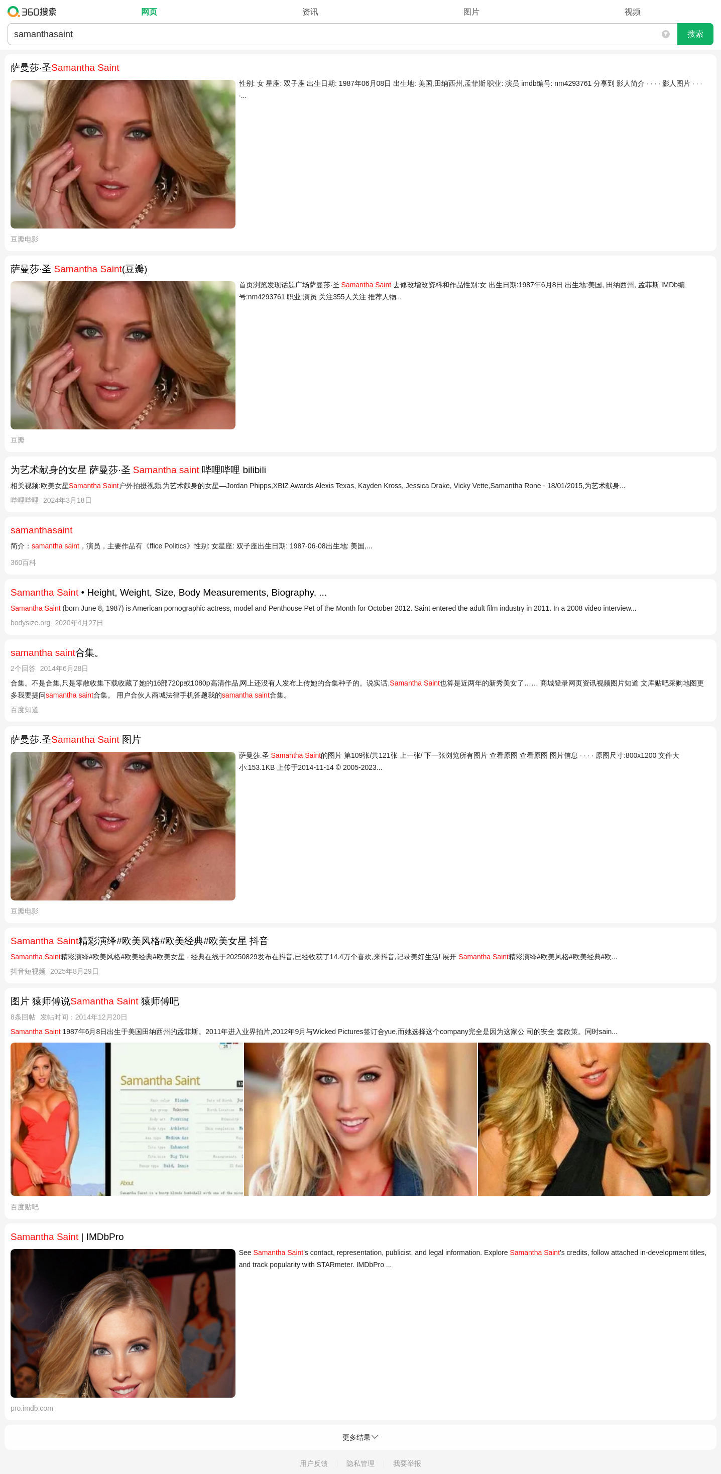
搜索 (695, 34)
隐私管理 (360, 1463)
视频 (633, 12)
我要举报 (407, 1463)
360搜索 (34, 12)
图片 (471, 12)
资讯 (310, 12)
